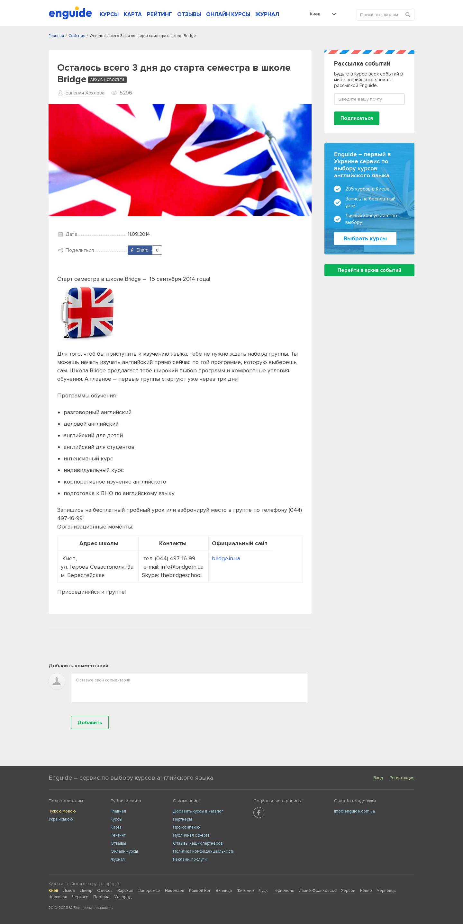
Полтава (101, 897)
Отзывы (118, 843)
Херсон (348, 890)
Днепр (86, 890)
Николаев (174, 890)
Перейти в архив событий (369, 270)
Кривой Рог (200, 890)
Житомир (245, 890)
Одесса (105, 890)
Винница (224, 890)
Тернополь (283, 890)
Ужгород (123, 897)
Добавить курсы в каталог (198, 811)
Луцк (263, 890)
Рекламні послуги (190, 859)
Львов (69, 890)
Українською (61, 819)
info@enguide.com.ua (354, 811)
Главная (118, 811)
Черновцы (386, 890)
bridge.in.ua (226, 558)
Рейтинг (118, 835)
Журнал (118, 859)
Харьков (125, 890)
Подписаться (356, 118)
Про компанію (186, 827)
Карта (116, 827)
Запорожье (149, 890)
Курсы (116, 819)
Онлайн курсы (124, 851)
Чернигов (58, 897)
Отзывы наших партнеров (198, 843)
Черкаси (80, 897)
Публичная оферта (191, 835)
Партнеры (182, 819)
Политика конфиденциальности (203, 851)
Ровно (366, 890)
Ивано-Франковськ (317, 890)
